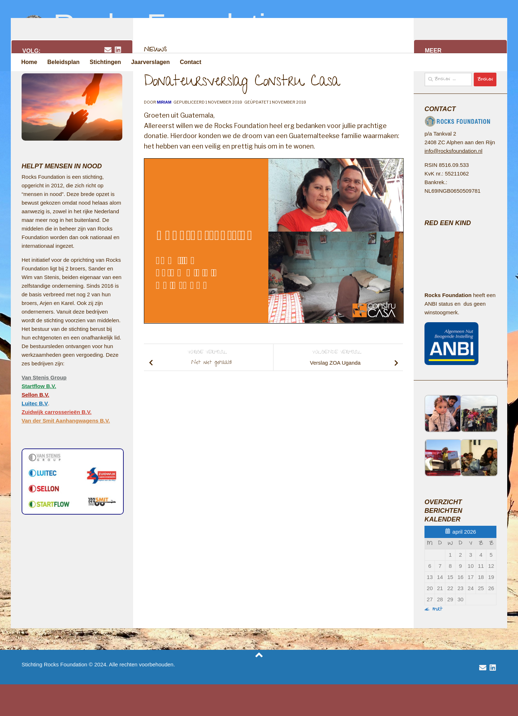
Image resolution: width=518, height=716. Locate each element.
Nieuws (155, 82)
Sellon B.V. (35, 426)
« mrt (433, 641)
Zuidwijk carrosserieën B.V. (57, 444)
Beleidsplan (63, 62)
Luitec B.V (35, 435)
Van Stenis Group (44, 409)
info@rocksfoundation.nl (453, 182)
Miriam (164, 134)
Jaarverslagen (150, 62)
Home (29, 62)
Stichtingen (105, 62)
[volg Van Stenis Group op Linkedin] (118, 82)
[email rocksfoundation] (108, 82)
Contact (190, 62)
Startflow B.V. (39, 418)
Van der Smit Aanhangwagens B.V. (66, 452)
